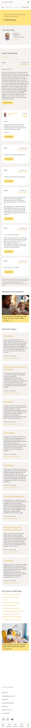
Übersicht (6, 57)
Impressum (5, 692)
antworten (9, 136)
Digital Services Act (7, 710)
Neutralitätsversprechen (8, 696)
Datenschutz (5, 706)
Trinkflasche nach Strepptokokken (12, 617)
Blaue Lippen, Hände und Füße (12, 614)
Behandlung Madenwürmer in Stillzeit (14, 611)
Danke (5, 600)
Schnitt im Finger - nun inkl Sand (12, 594)
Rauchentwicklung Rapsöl (10, 605)
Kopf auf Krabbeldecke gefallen (12, 608)
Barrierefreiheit (6, 713)
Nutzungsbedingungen (8, 703)
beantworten (8, 102)
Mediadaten (5, 699)
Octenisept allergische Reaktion (12, 602)
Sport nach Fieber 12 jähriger (11, 597)
